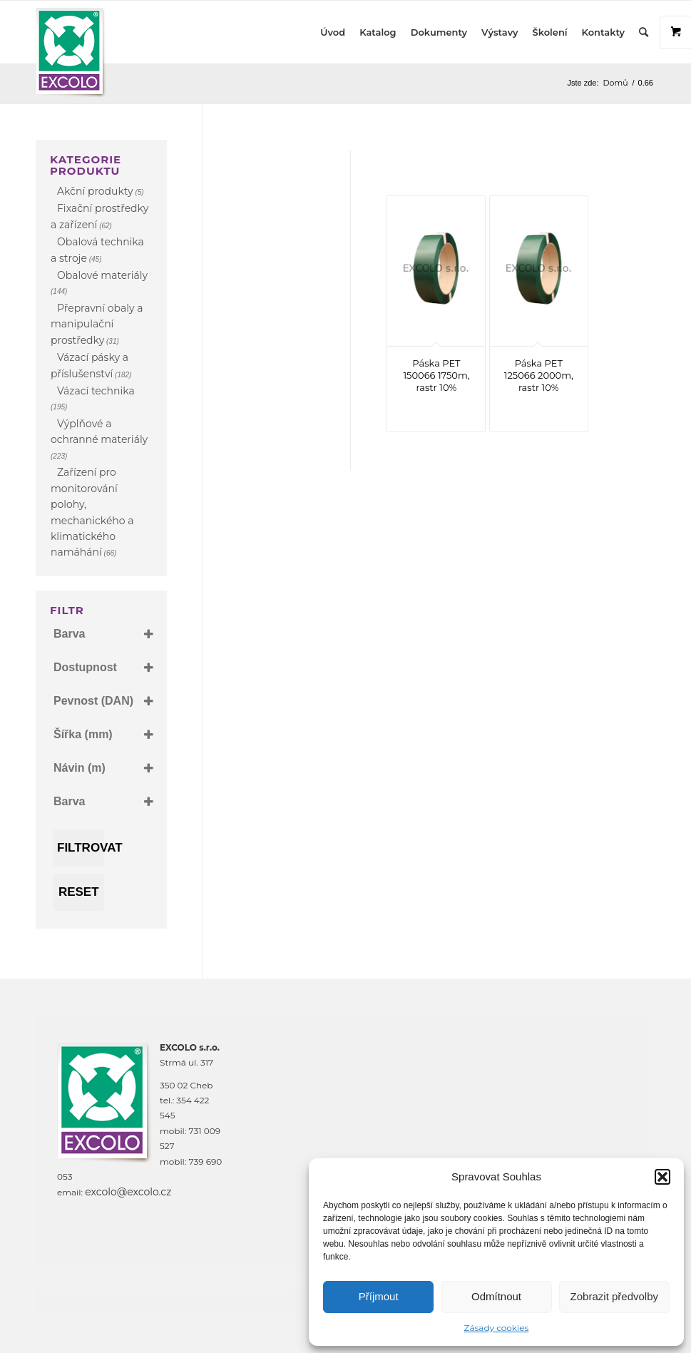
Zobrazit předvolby (614, 1296)
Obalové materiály (102, 275)
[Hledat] (643, 32)
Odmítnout (496, 1296)
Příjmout (379, 1296)
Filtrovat (80, 847)
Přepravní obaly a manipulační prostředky (97, 324)
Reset (78, 892)
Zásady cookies (496, 1327)
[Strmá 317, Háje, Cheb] (435, 1139)
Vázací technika (96, 390)
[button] (662, 1177)
